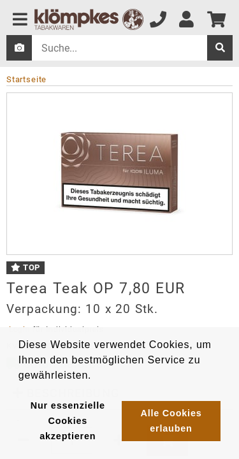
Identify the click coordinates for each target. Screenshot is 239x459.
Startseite (26, 79)
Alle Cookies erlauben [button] (170, 420)
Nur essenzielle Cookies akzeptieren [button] (68, 420)
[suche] (220, 48)
